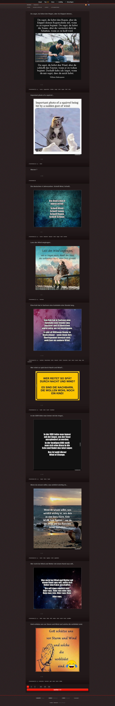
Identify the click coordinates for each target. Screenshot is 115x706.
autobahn (30, 361)
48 (41, 686)
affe (51, 618)
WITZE (28, 7)
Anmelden (29, 4)
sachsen (42, 360)
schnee (65, 236)
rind (83, 360)
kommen (42, 299)
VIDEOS (46, 7)
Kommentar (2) (32, 299)
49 (45, 686)
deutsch (50, 236)
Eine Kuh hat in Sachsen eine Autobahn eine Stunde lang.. (53, 305)
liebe (48, 618)
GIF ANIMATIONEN (55, 7)
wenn (41, 558)
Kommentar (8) (32, 89)
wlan (45, 558)
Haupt (40, 2)
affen (41, 618)
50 (49, 686)
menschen (65, 360)
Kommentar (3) (32, 618)
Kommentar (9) (32, 360)
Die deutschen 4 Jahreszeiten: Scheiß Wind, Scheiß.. (50, 186)
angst (56, 89)
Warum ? (34, 169)
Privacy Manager (62, 702)
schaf (61, 618)
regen (63, 89)
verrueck (47, 681)
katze (44, 618)
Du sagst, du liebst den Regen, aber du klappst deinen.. (52, 14)
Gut (30, 85)
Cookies (51, 702)
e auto (76, 360)
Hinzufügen (69, 2)
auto (70, 360)
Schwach (36, 85)
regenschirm (46, 89)
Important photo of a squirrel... (42, 95)
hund (65, 618)
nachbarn (52, 409)
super (49, 479)
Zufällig (60, 2)
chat (70, 89)
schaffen (69, 618)
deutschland (47, 360)
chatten (52, 89)
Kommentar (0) (32, 163)
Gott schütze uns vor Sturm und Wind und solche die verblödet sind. (57, 624)
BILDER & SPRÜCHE (37, 7)
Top (46, 2)
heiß (66, 89)
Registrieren (36, 4)
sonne (41, 89)
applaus (48, 558)
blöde (61, 681)
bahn (52, 360)
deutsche (46, 236)
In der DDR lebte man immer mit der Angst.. (47, 416)
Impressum (56, 702)
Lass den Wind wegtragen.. (41, 242)
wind (60, 89)
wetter (54, 618)
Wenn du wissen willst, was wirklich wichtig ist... (49, 485)
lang (80, 360)
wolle (41, 409)
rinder (60, 360)
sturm (57, 681)
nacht (48, 409)
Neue (52, 2)
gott (51, 681)
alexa (45, 479)
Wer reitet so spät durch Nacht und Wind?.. (47, 367)
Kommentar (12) (32, 479)
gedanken (57, 558)
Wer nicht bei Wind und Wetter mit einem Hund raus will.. (52, 564)
